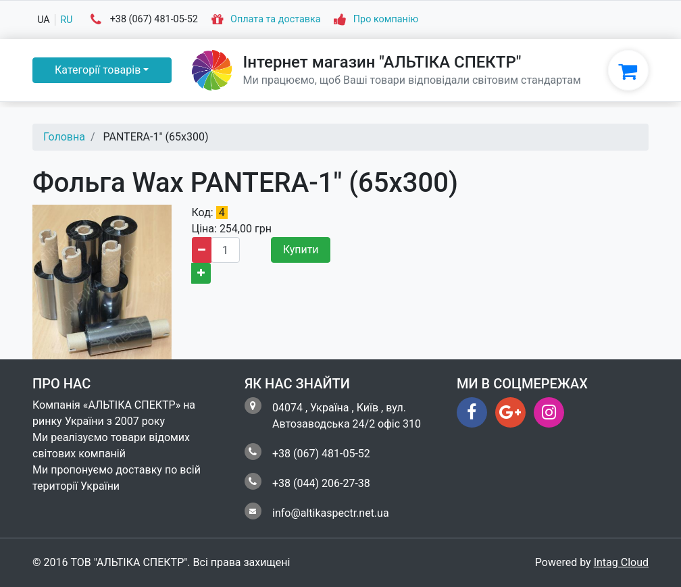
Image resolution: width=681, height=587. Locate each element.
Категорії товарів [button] (98, 69)
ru (66, 20)
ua (43, 20)
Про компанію (385, 20)
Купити (301, 249)
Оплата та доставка (275, 20)
